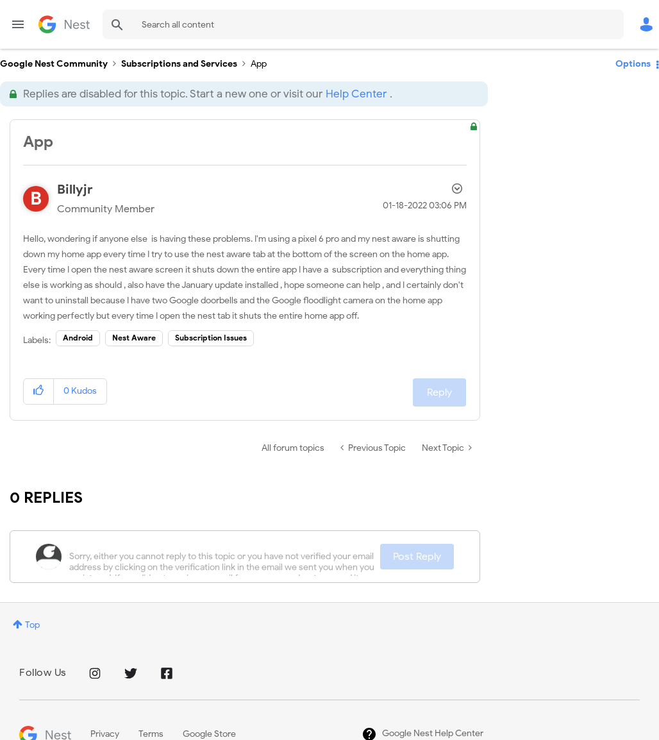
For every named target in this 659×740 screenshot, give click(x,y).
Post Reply (417, 556)
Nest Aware (134, 337)
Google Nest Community (64, 24)
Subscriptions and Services (179, 63)
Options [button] (633, 63)
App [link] (259, 63)
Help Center (356, 94)
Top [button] (32, 624)
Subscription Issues (211, 337)
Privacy (104, 733)
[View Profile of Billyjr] (75, 189)
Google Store (209, 733)
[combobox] (363, 24)
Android (78, 337)
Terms (150, 733)
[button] (39, 391)
